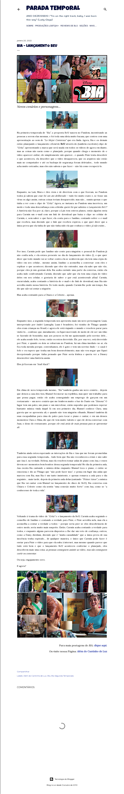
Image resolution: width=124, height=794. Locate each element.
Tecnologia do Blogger (62, 779)
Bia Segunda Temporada (62, 676)
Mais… (93, 26)
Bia (48, 676)
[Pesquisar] (105, 9)
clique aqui (100, 645)
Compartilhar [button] (23, 671)
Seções (83, 26)
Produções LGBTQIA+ (47, 26)
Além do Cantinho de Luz (92, 651)
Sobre (30, 26)
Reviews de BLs (69, 26)
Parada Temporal (53, 9)
